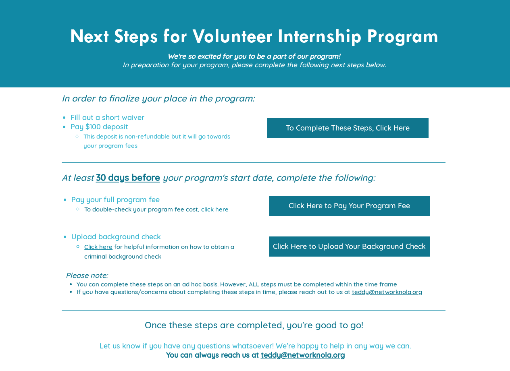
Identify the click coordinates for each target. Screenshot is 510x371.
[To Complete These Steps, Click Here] (348, 128)
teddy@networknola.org (387, 292)
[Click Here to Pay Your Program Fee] (349, 206)
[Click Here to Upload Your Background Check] (349, 246)
